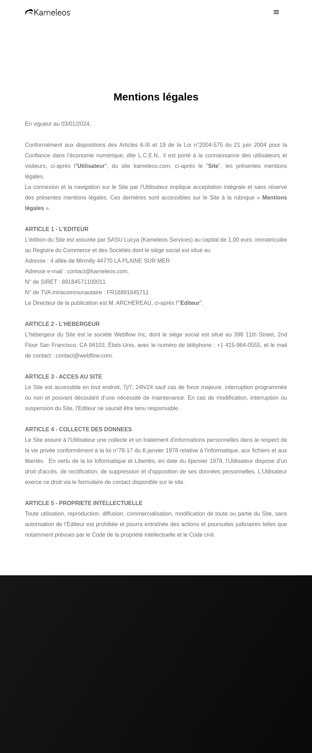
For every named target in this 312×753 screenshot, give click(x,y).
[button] (276, 12)
